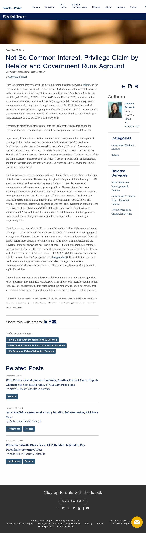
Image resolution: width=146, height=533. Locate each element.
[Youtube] (79, 508)
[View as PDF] (130, 86)
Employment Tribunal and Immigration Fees (59, 523)
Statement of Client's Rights (20, 523)
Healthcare (14, 428)
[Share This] (137, 86)
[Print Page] (123, 86)
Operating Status (65, 526)
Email (128, 118)
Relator (115, 155)
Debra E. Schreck (18, 76)
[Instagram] (63, 508)
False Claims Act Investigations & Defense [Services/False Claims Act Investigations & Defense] (120, 186)
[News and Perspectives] (86, 508)
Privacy (88, 523)
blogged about (59, 257)
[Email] (54, 322)
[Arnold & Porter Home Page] (12, 6)
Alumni (100, 523)
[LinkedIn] (46, 322)
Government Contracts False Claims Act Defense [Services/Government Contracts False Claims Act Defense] (123, 200)
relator (86, 84)
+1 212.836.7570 (132, 124)
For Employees (45, 526)
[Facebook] (50, 322)
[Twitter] (73, 508)
